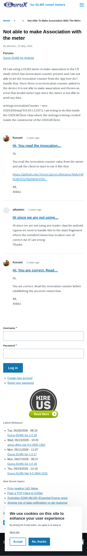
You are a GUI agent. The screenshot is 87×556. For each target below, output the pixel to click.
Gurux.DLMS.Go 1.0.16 (22, 463)
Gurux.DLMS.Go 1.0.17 (22, 454)
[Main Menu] (82, 5)
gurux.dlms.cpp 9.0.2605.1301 (26, 444)
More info (15, 532)
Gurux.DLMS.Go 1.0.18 (22, 435)
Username (9, 328)
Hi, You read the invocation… (37, 146)
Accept (18, 541)
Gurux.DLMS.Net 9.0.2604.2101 (27, 473)
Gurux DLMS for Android (18, 57)
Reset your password (20, 382)
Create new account (19, 378)
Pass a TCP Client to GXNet (25, 493)
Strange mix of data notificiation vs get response (37, 502)
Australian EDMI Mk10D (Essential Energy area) (37, 498)
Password (9, 345)
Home (6, 20)
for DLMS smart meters (47, 5)
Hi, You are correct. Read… (35, 270)
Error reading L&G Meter (22, 488)
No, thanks (39, 541)
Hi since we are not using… (35, 217)
